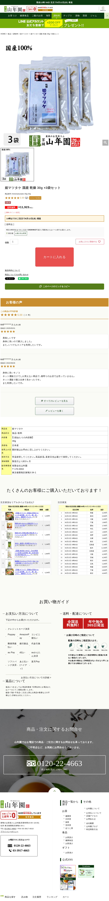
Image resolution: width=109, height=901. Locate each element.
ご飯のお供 (37, 15)
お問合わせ (91, 819)
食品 (9, 34)
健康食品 (24, 15)
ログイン (103, 9)
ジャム (93, 15)
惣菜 (85, 15)
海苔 (48, 15)
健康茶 (68, 816)
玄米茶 (68, 825)
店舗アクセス (92, 816)
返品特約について (12, 270)
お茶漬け (69, 843)
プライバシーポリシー (9, 832)
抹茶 (67, 822)
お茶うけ (12, 15)
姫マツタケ (24, 34)
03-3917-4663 (10, 829)
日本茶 (68, 819)
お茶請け (69, 837)
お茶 (64, 811)
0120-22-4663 (19, 845)
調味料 (57, 15)
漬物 (77, 15)
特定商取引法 (92, 829)
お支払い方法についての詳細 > (36, 677)
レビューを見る (35, 198)
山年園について (93, 808)
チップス (67, 15)
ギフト (66, 847)
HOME (3, 34)
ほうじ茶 (69, 828)
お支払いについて (94, 813)
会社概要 (90, 823)
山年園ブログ (92, 826)
